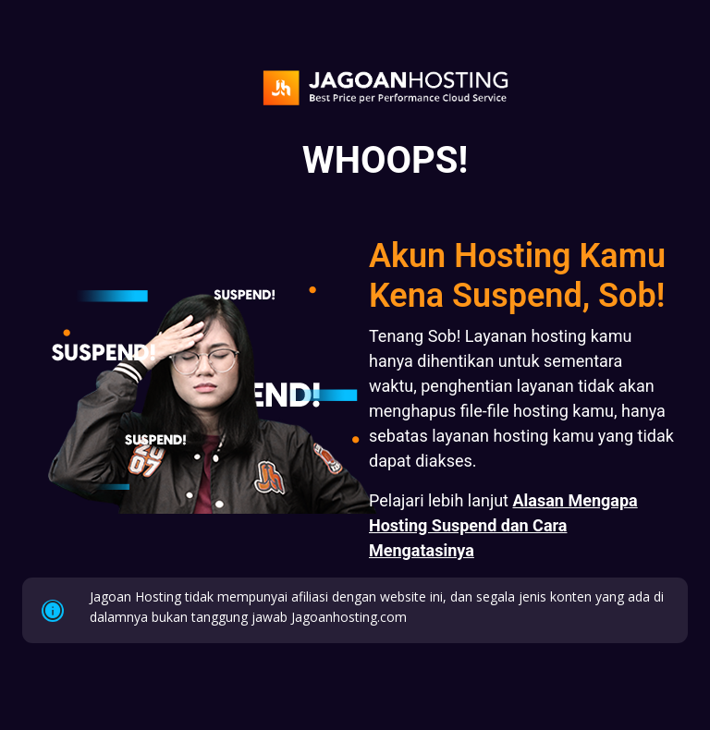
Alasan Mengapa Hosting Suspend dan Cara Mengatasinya (503, 525)
